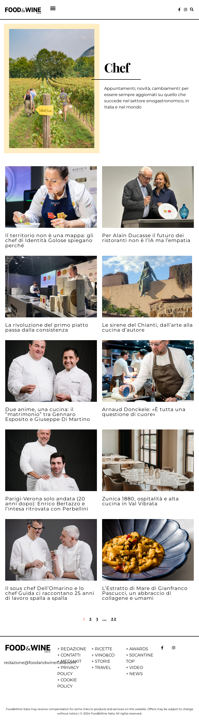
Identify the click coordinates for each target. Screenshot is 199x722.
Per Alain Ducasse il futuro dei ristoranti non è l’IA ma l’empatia (146, 237)
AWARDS (138, 648)
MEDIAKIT (71, 661)
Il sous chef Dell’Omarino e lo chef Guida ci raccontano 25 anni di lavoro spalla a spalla (49, 593)
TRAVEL (103, 667)
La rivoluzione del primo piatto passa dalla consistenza (46, 327)
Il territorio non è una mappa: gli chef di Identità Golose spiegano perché (49, 240)
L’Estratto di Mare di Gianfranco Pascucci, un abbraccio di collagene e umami (145, 593)
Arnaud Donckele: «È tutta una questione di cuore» (144, 411)
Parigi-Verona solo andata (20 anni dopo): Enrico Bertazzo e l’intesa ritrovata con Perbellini (46, 503)
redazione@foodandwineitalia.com (40, 662)
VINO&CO (105, 655)
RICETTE (103, 648)
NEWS (136, 673)
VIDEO (136, 667)
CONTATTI (71, 655)
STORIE (102, 661)
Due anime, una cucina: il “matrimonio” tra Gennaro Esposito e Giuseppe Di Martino (47, 414)
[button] (53, 8)
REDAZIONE (73, 648)
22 (113, 618)
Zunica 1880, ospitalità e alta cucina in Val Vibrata (140, 501)
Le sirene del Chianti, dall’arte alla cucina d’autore (147, 327)
